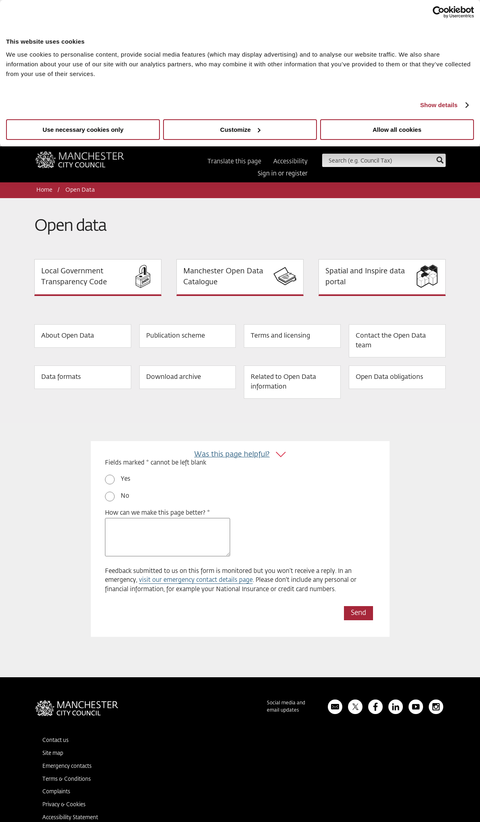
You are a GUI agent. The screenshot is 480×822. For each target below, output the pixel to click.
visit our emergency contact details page (196, 580)
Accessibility (290, 161)
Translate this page (234, 161)
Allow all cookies (397, 129)
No (125, 496)
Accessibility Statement (70, 817)
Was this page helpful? (232, 454)
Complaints (56, 792)
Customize (240, 129)
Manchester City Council (79, 162)
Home (44, 190)
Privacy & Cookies (64, 804)
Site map (52, 753)
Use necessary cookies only (83, 129)
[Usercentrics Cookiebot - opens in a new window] (438, 12)
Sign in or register (283, 174)
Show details (439, 104)
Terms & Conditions (66, 779)
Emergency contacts (67, 766)
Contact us (55, 740)
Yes (125, 479)
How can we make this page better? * (157, 513)
